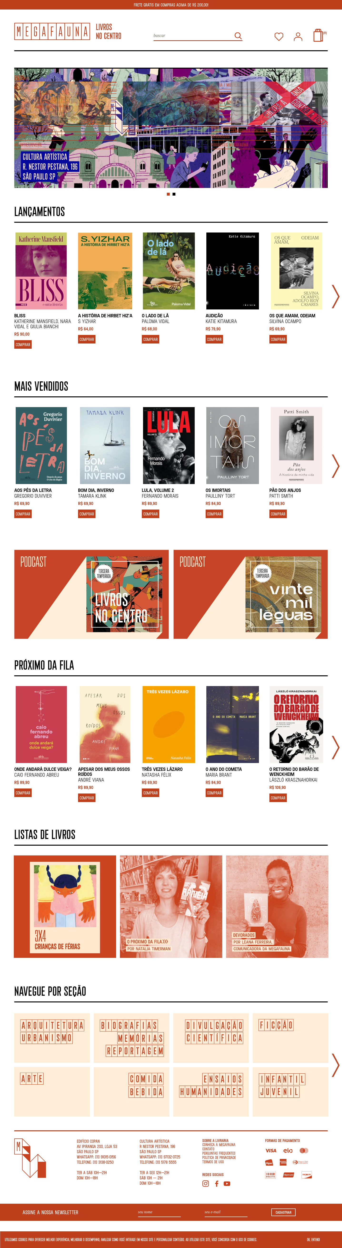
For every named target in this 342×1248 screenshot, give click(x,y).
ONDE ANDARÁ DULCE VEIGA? (43, 767)
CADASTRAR (283, 1210)
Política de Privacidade (219, 1155)
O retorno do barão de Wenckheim (294, 770)
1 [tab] (168, 192)
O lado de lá (155, 313)
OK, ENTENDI (313, 1239)
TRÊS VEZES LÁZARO (162, 767)
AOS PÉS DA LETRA (33, 488)
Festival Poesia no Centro (249, 58)
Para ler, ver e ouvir (172, 58)
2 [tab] (174, 192)
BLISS (19, 313)
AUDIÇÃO (214, 313)
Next (336, 294)
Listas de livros (106, 58)
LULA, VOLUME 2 (158, 488)
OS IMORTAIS (218, 488)
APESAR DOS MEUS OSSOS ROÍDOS (104, 770)
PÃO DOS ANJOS (285, 488)
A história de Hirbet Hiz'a (105, 313)
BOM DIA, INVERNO (96, 488)
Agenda (58, 58)
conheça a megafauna (218, 1142)
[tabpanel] (171, 126)
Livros (22, 58)
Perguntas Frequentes (218, 1151)
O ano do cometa (224, 767)
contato (208, 1147)
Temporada (314, 58)
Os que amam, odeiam (292, 313)
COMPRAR (23, 342)
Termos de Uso (213, 1159)
